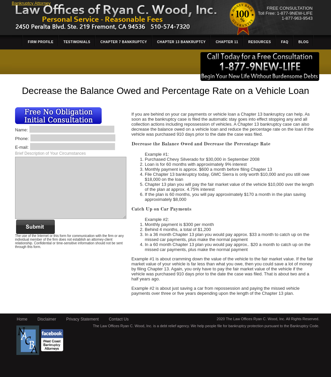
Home (22, 319)
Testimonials (77, 42)
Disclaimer (46, 319)
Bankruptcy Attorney (31, 3)
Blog (303, 42)
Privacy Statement (82, 319)
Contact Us (118, 319)
